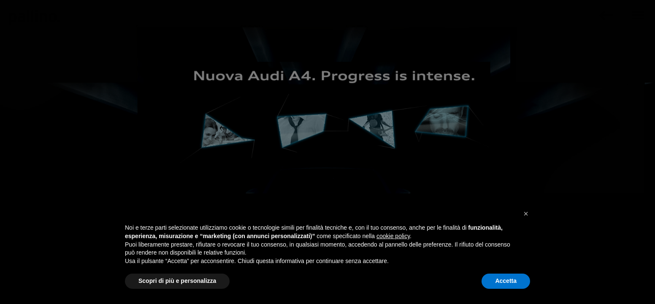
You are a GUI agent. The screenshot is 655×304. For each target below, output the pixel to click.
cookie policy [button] (393, 236)
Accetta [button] (506, 280)
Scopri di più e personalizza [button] (177, 280)
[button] (526, 213)
